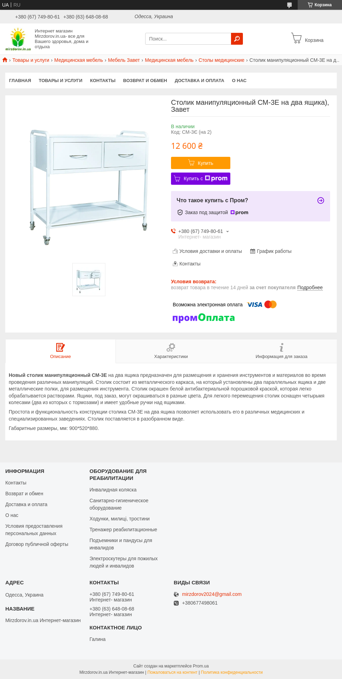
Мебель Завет (124, 60)
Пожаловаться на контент (172, 672)
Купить (205, 163)
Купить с (205, 178)
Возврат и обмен (145, 80)
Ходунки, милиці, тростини (119, 518)
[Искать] (237, 39)
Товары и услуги (30, 60)
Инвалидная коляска (112, 489)
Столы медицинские (221, 60)
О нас (239, 80)
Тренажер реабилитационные (123, 529)
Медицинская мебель (78, 60)
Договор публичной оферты (36, 544)
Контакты (103, 80)
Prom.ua (201, 666)
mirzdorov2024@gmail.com (212, 594)
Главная (20, 80)
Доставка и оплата (199, 80)
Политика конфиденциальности (232, 672)
